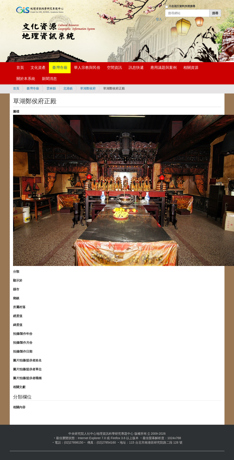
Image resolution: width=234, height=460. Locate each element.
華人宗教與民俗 (87, 67)
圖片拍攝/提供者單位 (27, 369)
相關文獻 (19, 387)
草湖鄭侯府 (88, 88)
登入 (159, 19)
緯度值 (17, 325)
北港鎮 (68, 88)
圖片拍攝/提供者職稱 (27, 378)
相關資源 (190, 67)
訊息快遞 (136, 67)
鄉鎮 (16, 298)
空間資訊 (114, 67)
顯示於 (17, 280)
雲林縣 (51, 88)
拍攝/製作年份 (23, 333)
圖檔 (16, 111)
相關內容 (19, 407)
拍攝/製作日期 (23, 351)
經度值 (17, 316)
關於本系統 (25, 79)
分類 (16, 271)
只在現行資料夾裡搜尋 (182, 6)
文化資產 (38, 67)
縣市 (16, 289)
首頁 (20, 67)
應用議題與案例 (163, 67)
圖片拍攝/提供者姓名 (27, 360)
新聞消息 (49, 79)
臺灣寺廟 (59, 67)
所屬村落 (19, 307)
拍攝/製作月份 (23, 342)
